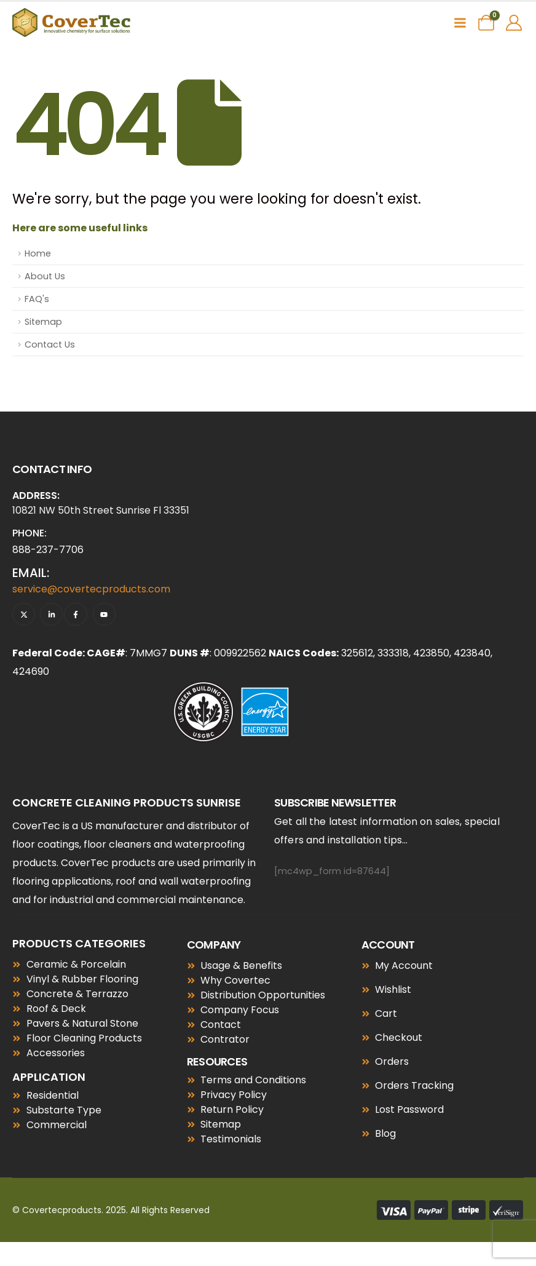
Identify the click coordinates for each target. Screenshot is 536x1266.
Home (38, 253)
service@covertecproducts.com (91, 589)
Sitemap (43, 322)
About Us (45, 276)
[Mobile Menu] (460, 23)
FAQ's (37, 299)
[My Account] (514, 23)
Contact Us (50, 344)
